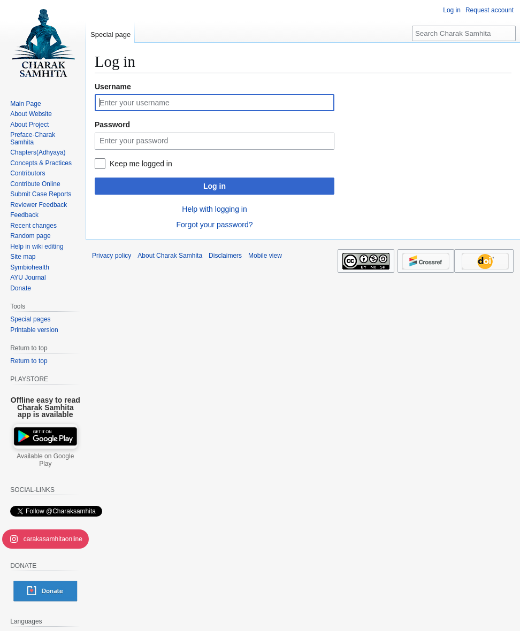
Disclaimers (225, 255)
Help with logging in (214, 209)
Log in (214, 186)
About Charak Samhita (169, 255)
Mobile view (265, 255)
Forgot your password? (214, 224)
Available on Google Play (45, 459)
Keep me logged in (141, 163)
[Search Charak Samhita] (464, 33)
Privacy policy (111, 255)
